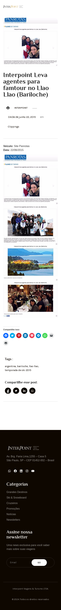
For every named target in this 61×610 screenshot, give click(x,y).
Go (39, 562)
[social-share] (8, 391)
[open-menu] (56, 6)
